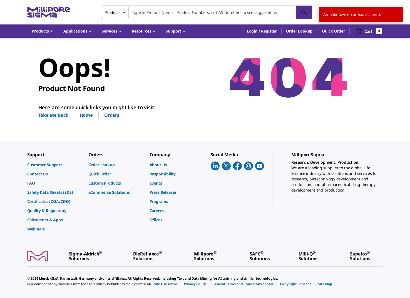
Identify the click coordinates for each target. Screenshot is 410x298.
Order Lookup (299, 31)
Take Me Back (53, 115)
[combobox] (206, 12)
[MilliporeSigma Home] (48, 12)
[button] (262, 31)
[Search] (304, 12)
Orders (111, 115)
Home (86, 115)
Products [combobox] (113, 12)
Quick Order (333, 31)
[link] (55, 165)
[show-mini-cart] (369, 31)
